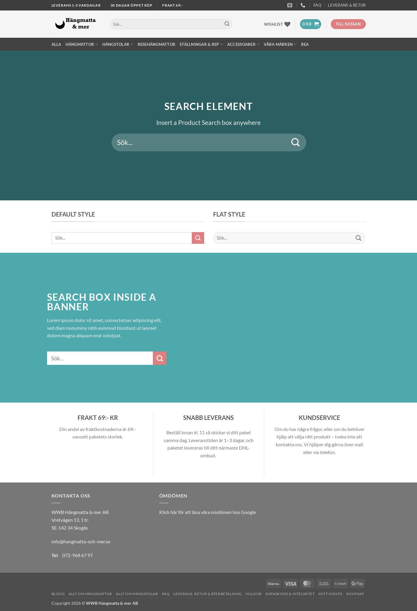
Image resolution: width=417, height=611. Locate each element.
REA (305, 44)
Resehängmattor (157, 44)
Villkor (253, 594)
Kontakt (355, 594)
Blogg (58, 594)
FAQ (317, 5)
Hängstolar (118, 44)
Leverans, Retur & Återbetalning (207, 594)
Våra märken (280, 44)
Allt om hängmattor (90, 594)
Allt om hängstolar (137, 594)
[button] (310, 24)
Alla (56, 44)
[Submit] (227, 24)
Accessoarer (243, 44)
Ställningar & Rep (201, 44)
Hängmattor (82, 44)
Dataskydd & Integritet (290, 594)
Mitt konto (330, 594)
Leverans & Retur (347, 5)
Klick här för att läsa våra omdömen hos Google (207, 512)
